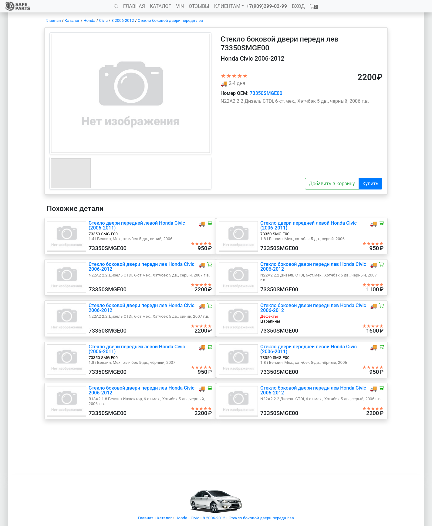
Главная (53, 20)
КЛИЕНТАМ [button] (227, 6)
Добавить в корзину (332, 183)
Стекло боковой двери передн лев (170, 20)
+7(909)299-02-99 (266, 6)
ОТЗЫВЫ (199, 6)
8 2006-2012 (122, 20)
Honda (89, 20)
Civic (103, 20)
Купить (370, 183)
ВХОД (298, 6)
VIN (180, 6)
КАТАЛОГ (160, 6)
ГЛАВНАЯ (134, 6)
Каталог (72, 20)
